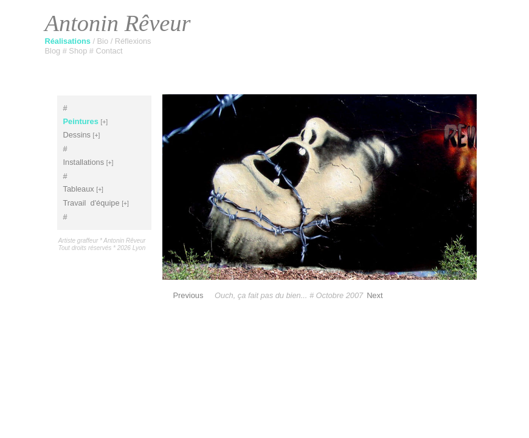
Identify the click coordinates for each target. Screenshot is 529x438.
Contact (109, 50)
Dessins (77, 134)
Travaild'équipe (91, 202)
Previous (188, 295)
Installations (84, 162)
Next (374, 295)
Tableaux (78, 188)
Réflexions (133, 41)
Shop (79, 50)
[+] (104, 122)
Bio (104, 41)
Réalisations (69, 41)
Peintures (81, 121)
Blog (54, 50)
